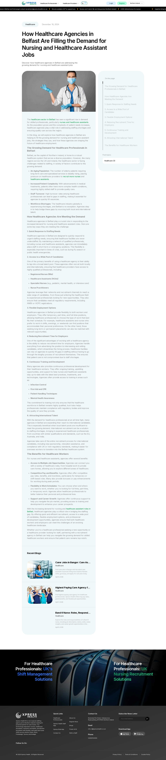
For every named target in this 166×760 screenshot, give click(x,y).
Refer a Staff (73, 733)
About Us (72, 718)
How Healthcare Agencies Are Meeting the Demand (118, 97)
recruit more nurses (71, 176)
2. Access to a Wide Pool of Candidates (117, 110)
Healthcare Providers (71, 3)
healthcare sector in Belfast (43, 119)
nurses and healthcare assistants (73, 122)
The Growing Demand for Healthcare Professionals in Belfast (121, 87)
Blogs (71, 725)
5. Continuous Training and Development (116, 131)
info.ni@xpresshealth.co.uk (97, 729)
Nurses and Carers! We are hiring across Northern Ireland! (105, 9)
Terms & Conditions (131, 754)
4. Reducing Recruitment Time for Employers (119, 123)
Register (122, 3)
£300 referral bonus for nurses (138, 9)
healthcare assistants (40, 179)
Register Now (73, 721)
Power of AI (73, 729)
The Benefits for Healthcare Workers (121, 145)
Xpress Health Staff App (59, 724)
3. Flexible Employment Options (118, 117)
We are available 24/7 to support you (70, 9)
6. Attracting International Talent (119, 138)
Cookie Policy (145, 754)
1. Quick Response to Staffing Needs (120, 104)
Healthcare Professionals (49, 3)
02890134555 (92, 738)
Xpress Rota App (58, 729)
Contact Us (57, 733)
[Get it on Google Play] (51, 688)
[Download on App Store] (38, 688)
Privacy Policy (117, 754)
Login (111, 3)
